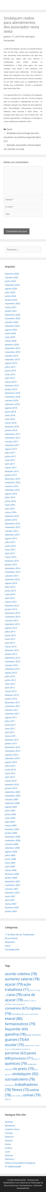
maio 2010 (10, 773)
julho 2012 (10, 676)
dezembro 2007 (12, 881)
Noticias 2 (9, 1159)
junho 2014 (10, 590)
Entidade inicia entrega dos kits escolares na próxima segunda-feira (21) (22, 137)
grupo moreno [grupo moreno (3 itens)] (33, 1035)
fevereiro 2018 (12, 426)
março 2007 (10, 903)
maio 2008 (10, 862)
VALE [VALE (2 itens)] (8, 1099)
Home (8, 1144)
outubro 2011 (11, 710)
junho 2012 (10, 680)
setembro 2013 (12, 624)
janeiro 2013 (11, 654)
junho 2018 (10, 411)
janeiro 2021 (11, 311)
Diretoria (9, 1136)
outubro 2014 (11, 575)
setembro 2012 (12, 668)
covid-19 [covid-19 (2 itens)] (34, 1014)
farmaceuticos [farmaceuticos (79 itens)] (20, 1023)
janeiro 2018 (11, 430)
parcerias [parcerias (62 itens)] (15, 1053)
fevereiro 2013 (12, 650)
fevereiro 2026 (12, 273)
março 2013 (10, 646)
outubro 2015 (11, 531)
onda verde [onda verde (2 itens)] (16, 1049)
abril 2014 (10, 598)
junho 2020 (10, 333)
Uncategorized (12, 949)
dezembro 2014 (12, 568)
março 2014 (10, 601)
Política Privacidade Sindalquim (20, 1162)
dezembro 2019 (12, 348)
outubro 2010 (11, 754)
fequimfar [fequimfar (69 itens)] (16, 1029)
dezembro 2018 (12, 393)
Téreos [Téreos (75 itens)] (20, 1089)
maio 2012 (10, 683)
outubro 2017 (11, 441)
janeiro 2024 (11, 299)
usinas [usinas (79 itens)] (31, 1094)
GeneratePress (23, 1188)
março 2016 (10, 512)
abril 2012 (10, 687)
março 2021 (10, 307)
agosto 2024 (11, 288)
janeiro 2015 (11, 564)
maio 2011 (10, 728)
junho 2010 (10, 769)
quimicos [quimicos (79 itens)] (16, 1063)
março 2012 (10, 691)
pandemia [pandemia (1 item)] (26, 1049)
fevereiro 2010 (12, 784)
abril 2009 (10, 821)
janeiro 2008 (11, 877)
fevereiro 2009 (12, 829)
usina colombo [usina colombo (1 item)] (17, 1096)
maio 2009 (10, 818)
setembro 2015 (12, 534)
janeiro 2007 (11, 911)
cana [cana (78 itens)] (14, 994)
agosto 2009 (11, 806)
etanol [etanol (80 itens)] (13, 1018)
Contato (9, 1133)
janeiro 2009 (11, 833)
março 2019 (10, 381)
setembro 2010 (12, 758)
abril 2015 (10, 553)
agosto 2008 (11, 851)
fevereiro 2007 (12, 907)
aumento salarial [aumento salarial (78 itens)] (22, 978)
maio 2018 (10, 415)
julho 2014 (10, 586)
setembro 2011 (12, 713)
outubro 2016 (11, 486)
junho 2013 (10, 635)
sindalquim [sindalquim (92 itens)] (25, 1073)
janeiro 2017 (11, 475)
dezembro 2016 (12, 478)
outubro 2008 (11, 844)
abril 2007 (10, 900)
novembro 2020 (12, 318)
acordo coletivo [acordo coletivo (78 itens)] (21, 973)
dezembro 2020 (12, 314)
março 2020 (10, 340)
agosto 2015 (11, 538)
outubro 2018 (11, 400)
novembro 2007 (12, 885)
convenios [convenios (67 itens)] (16, 1008)
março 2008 (10, 870)
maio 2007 (10, 896)
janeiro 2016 (11, 519)
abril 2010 (10, 777)
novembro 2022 (12, 303)
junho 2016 (10, 501)
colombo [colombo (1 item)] (8, 1004)
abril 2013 (10, 642)
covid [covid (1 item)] (26, 1014)
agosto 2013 (11, 627)
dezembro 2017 (12, 434)
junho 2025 (10, 281)
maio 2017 (10, 460)
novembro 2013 (12, 616)
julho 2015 (10, 542)
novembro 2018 (12, 396)
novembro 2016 (12, 482)
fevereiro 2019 (12, 385)
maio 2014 (10, 594)
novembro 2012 (12, 661)
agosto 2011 (11, 717)
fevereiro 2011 (12, 739)
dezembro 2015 (12, 523)
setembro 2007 (12, 892)
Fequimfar (10, 942)
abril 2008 (10, 866)
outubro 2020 (11, 322)
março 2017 (10, 467)
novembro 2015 (12, 527)
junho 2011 (10, 724)
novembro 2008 (12, 840)
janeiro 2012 (11, 698)
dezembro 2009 (12, 792)
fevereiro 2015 (12, 560)
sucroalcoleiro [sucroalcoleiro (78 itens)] (20, 1079)
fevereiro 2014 (12, 605)
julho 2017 (10, 452)
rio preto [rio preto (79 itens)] (23, 1068)
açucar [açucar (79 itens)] (14, 984)
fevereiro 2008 (12, 874)
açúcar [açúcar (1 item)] (33, 990)
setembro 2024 (12, 284)
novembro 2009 (12, 795)
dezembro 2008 (12, 836)
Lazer (7, 1151)
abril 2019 (10, 378)
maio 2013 (10, 639)
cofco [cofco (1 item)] (33, 1001)
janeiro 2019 (11, 389)
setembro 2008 (12, 847)
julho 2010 (10, 765)
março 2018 (10, 422)
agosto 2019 (11, 363)
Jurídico (8, 1148)
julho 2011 (10, 721)
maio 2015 (10, 549)
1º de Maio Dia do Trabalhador (20, 934)
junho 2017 (10, 456)
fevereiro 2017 (12, 471)
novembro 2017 (12, 437)
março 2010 (10, 780)
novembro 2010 (12, 750)
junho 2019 (10, 370)
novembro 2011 (12, 706)
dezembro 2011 (12, 702)
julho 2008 (10, 855)
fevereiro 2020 (12, 344)
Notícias (9, 1155)
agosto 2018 (11, 407)
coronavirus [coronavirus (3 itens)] (18, 1014)
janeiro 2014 (11, 609)
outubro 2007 (11, 888)
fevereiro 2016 (12, 516)
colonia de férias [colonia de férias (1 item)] (19, 1004)
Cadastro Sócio (12, 1129)
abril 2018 (10, 419)
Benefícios (10, 1125)
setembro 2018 (12, 404)
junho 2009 (10, 814)
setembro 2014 (12, 579)
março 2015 (10, 557)
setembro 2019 (12, 359)
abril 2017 (10, 463)
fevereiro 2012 (12, 695)
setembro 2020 (12, 325)
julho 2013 (10, 631)
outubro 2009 (11, 799)
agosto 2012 (11, 672)
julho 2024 (10, 292)
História (9, 1140)
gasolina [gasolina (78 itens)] (15, 1034)
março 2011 (10, 736)
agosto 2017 (11, 449)
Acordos (9, 1121)
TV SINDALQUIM (13, 1166)
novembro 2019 (12, 352)
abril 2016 (10, 508)
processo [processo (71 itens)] (22, 1058)
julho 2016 (10, 497)
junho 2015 (10, 545)
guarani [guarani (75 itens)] (14, 1039)
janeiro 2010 (11, 788)
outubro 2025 (11, 277)
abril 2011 (10, 732)
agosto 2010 (11, 762)
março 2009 (10, 825)
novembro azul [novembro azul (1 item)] (29, 1045)
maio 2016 (10, 504)
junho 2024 (10, 296)
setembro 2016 (12, 489)
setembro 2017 (12, 445)
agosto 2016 (11, 493)
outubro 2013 (11, 620)
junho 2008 (10, 859)
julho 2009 (10, 810)
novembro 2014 (12, 572)
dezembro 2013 (12, 613)
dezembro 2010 (12, 747)
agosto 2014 (11, 583)
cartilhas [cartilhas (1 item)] (27, 1001)
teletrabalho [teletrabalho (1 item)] (9, 1085)
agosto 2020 (11, 329)
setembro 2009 (12, 803)
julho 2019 (10, 367)
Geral (9, 129)
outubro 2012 (11, 665)
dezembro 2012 (12, 657)
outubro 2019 (11, 355)
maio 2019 (10, 374)
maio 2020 (10, 337)
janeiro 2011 (11, 743)
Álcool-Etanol (11, 938)
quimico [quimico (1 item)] (36, 1059)
